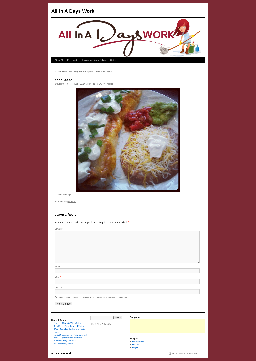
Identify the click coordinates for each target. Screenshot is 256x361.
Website (58, 287)
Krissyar (60, 84)
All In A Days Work (72, 11)
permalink (71, 202)
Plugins (135, 347)
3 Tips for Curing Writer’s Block (67, 341)
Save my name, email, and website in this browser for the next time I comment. (93, 298)
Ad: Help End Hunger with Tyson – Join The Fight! (83, 71)
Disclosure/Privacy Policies (94, 60)
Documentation (138, 341)
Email (58, 277)
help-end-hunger (64, 195)
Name (58, 266)
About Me (59, 60)
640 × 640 (103, 84)
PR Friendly (72, 60)
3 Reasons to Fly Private (63, 344)
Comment (59, 229)
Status (113, 60)
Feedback (136, 344)
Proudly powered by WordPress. (184, 353)
